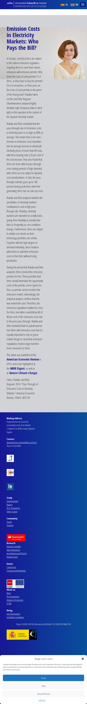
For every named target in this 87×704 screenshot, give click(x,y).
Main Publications (13, 550)
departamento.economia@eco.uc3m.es (22, 442)
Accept (43, 678)
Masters (9, 504)
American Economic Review (23, 359)
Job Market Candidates (15, 617)
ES (64, 4)
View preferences (43, 693)
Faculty (9, 522)
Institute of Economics (15, 600)
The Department (13, 596)
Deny (44, 685)
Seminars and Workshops (16, 570)
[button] (82, 658)
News (9, 593)
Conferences (11, 567)
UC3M (9, 603)
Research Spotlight (14, 546)
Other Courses (12, 511)
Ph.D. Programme (13, 508)
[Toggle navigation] (83, 4)
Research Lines (12, 557)
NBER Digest (17, 368)
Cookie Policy (42, 700)
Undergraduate (12, 501)
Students (10, 525)
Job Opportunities (13, 613)
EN (74, 4)
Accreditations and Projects (17, 553)
